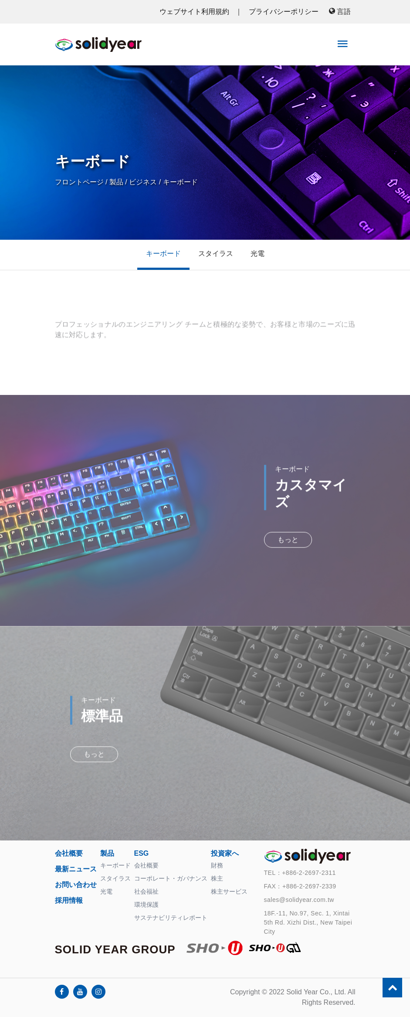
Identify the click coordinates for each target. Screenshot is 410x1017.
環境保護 (146, 904)
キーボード (180, 182)
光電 (257, 253)
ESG (141, 853)
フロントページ (79, 182)
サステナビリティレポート (170, 917)
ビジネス (143, 182)
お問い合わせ (76, 884)
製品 (116, 182)
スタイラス (215, 253)
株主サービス (229, 891)
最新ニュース (76, 869)
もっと (288, 567)
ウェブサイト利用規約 (195, 11)
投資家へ (225, 853)
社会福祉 (146, 891)
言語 (340, 11)
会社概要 (69, 853)
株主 (217, 878)
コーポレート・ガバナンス (170, 878)
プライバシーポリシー (284, 11)
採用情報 (69, 900)
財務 (217, 865)
